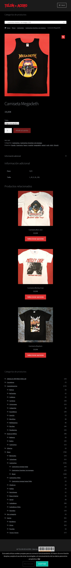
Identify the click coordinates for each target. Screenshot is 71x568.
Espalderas (13, 412)
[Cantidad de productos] (8, 130)
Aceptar (42, 564)
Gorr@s (11, 415)
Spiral (11, 500)
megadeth (37, 145)
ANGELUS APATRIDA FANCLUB (16, 379)
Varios (9, 518)
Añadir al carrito (22, 130)
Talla (6, 120)
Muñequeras (13, 423)
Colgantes (12, 408)
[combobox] (35, 22)
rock (47, 145)
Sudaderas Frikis (15, 507)
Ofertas (9, 448)
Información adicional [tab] (13, 156)
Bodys (11, 441)
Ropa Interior (13, 496)
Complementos (12, 386)
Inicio (8, 28)
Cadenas (12, 397)
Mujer (14, 474)
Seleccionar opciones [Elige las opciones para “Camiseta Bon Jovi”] (35, 239)
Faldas (11, 489)
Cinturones (13, 404)
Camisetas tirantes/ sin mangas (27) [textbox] (35, 22)
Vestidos (12, 511)
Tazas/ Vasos (13, 533)
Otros (11, 525)
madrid (30, 145)
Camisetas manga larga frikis (22, 481)
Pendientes (13, 430)
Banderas (12, 522)
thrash (56, 145)
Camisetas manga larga (20, 467)
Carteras (12, 401)
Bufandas (12, 393)
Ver (39, 559)
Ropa (13, 28)
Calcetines (13, 459)
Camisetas (20, 28)
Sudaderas (13, 503)
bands (13, 145)
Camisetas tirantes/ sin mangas (35, 28)
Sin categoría (11, 514)
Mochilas (12, 419)
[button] (63, 37)
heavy (26, 145)
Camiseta (19, 145)
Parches (12, 426)
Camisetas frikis (15, 478)
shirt (51, 145)
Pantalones (13, 492)
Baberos (12, 437)
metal (44, 145)
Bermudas (12, 456)
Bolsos (11, 390)
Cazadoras (10, 382)
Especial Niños (12, 434)
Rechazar (28, 564)
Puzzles (12, 529)
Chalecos (12, 485)
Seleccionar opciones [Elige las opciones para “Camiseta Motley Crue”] (35, 297)
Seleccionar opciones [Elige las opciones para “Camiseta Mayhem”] (35, 355)
